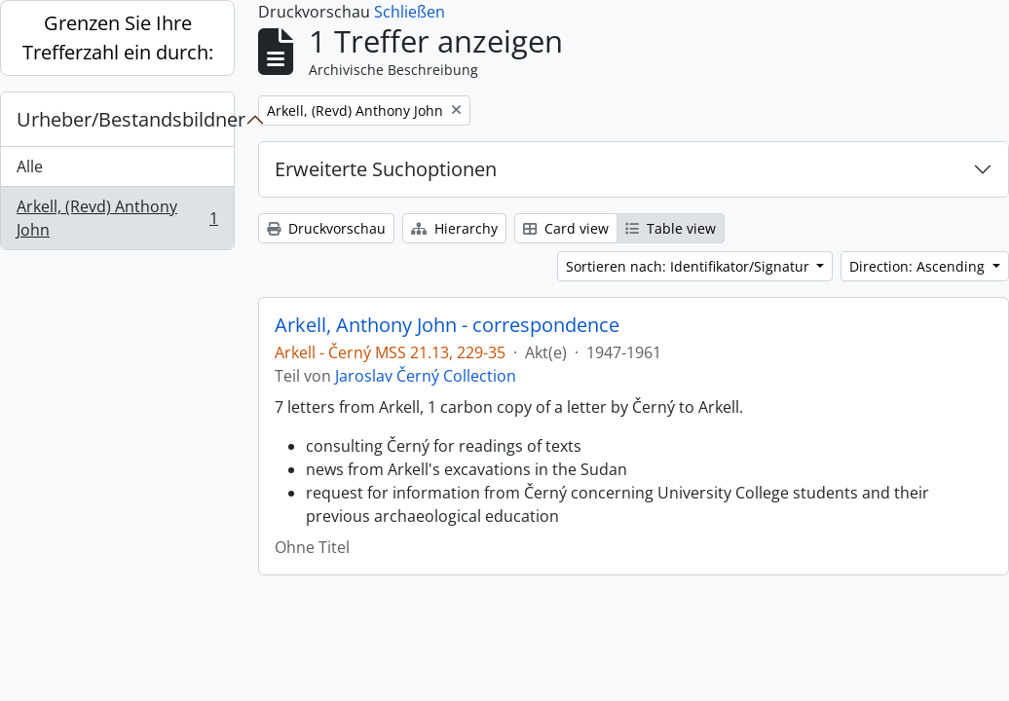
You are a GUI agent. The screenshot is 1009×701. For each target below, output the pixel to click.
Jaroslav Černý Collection (425, 376)
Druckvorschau (326, 228)
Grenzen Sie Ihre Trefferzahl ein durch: (117, 37)
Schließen (409, 11)
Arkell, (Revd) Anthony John (117, 218)
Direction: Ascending (919, 266)
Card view (566, 228)
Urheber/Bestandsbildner (125, 119)
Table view (670, 228)
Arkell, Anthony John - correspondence (447, 325)
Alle (30, 166)
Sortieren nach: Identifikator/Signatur (689, 266)
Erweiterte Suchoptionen (386, 169)
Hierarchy (454, 228)
